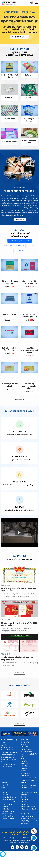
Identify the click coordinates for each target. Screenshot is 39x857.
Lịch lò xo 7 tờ (25, 742)
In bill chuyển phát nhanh (29, 792)
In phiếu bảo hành (7, 816)
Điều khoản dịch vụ (7, 747)
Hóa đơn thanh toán (7, 814)
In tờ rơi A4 (24, 763)
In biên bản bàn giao (7, 818)
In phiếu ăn (24, 804)
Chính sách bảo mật (7, 757)
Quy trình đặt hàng (7, 767)
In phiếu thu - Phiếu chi (8, 799)
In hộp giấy (9, 97)
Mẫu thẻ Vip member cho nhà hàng (29, 385)
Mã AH (3, 787)
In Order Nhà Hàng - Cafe (9, 797)
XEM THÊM (19, 399)
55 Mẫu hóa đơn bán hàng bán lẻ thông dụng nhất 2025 (17, 658)
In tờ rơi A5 (4, 790)
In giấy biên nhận (6, 804)
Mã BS (23, 759)
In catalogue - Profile (29, 119)
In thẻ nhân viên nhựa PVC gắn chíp (29, 315)
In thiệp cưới (25, 795)
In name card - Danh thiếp (29, 778)
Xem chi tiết (19, 220)
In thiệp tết (5, 809)
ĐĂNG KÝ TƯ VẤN (19, 37)
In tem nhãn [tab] (19, 251)
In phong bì (24, 799)
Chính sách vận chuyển (8, 755)
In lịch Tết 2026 (26, 749)
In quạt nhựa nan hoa (29, 141)
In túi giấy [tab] (8, 246)
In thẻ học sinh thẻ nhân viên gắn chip (10, 349)
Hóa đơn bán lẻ (25, 773)
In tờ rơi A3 (24, 747)
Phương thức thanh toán (9, 759)
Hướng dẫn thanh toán (8, 764)
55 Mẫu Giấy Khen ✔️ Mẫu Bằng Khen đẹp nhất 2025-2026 (18, 589)
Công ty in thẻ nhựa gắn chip (10, 282)
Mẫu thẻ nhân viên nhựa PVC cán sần (29, 282)
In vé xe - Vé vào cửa (9, 141)
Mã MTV (23, 744)
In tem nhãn (10, 118)
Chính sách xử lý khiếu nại (9, 752)
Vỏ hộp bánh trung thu (28, 818)
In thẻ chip (4, 806)
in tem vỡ (4, 792)
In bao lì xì (24, 761)
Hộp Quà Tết (25, 814)
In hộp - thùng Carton (28, 806)
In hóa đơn (4, 795)
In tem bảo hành (26, 766)
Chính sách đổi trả (7, 750)
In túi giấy (29, 75)
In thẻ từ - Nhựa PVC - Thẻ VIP (9, 76)
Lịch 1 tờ (23, 797)
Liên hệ (3, 745)
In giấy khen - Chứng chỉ (28, 785)
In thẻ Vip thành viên (9, 315)
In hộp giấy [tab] (20, 246)
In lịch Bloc (24, 802)
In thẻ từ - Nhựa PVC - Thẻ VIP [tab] (19, 241)
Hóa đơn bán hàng (26, 752)
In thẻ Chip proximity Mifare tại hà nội (29, 350)
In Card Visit (24, 740)
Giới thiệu (4, 743)
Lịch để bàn (4, 783)
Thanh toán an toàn (7, 762)
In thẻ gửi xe (25, 783)
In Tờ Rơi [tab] (31, 246)
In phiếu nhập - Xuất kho (9, 802)
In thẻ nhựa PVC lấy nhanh (10, 384)
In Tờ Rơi (29, 98)
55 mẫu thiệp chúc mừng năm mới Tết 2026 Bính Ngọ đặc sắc (19, 624)
